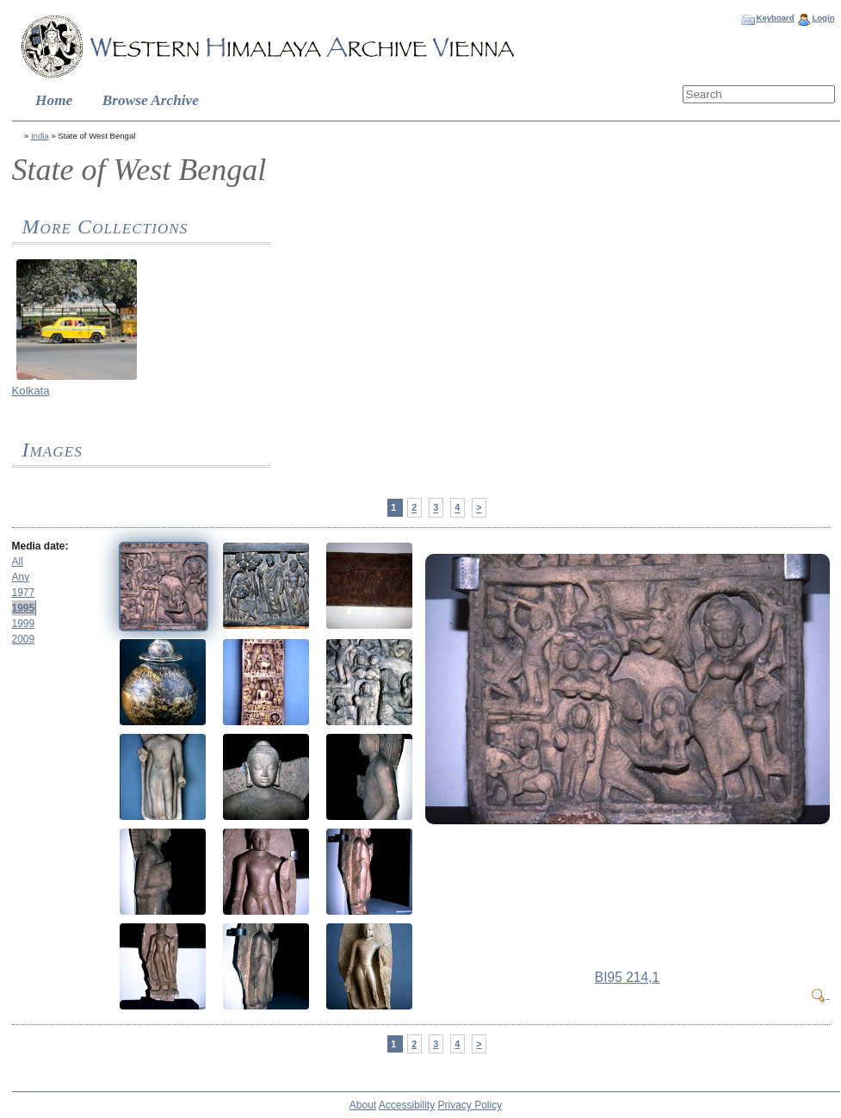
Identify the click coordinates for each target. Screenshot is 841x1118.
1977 (23, 593)
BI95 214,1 (627, 977)
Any (21, 577)
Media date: (40, 546)
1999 (23, 624)
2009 (23, 639)
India (40, 135)
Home (53, 100)
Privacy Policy (470, 1105)
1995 (23, 608)
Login (823, 17)
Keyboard (775, 17)
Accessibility (407, 1105)
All (17, 562)
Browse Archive (150, 100)
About (362, 1105)
